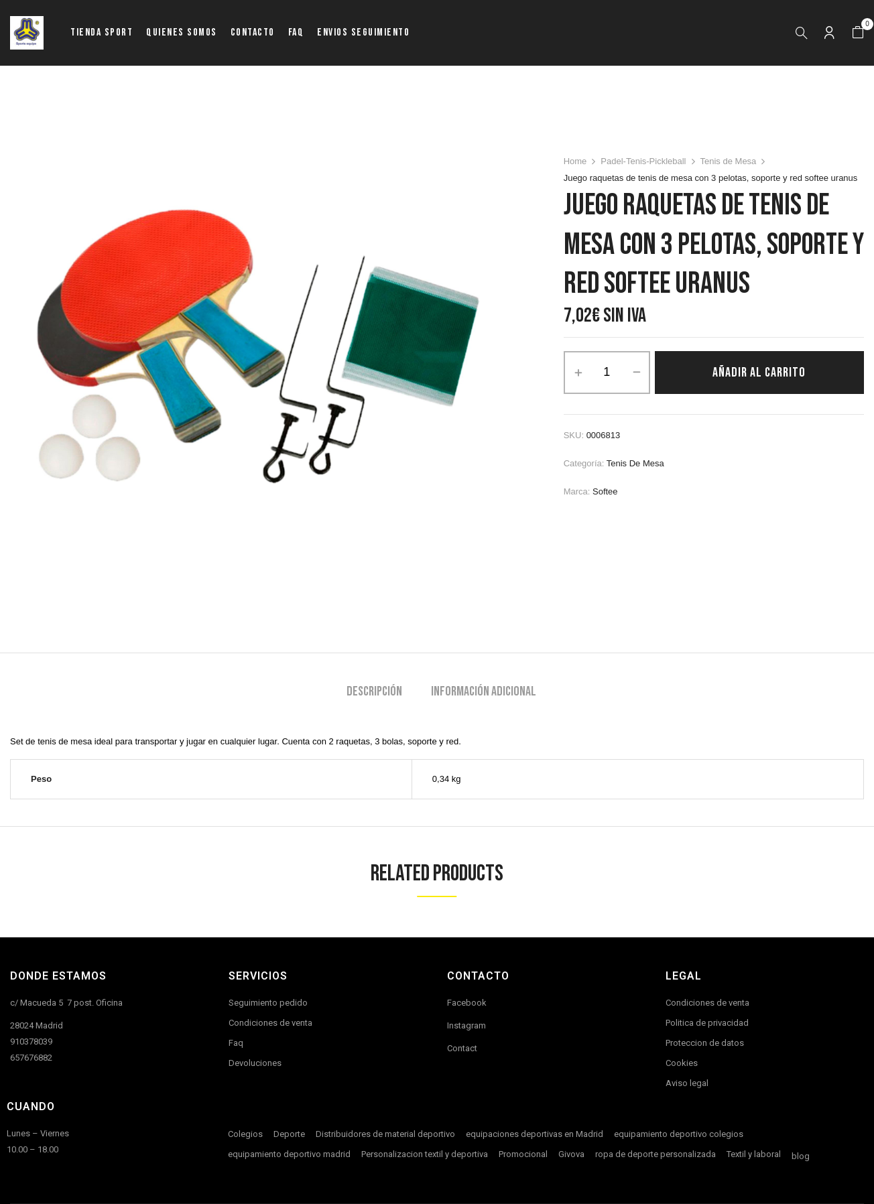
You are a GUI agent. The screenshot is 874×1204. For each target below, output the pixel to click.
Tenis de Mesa (728, 161)
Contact (462, 1048)
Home (575, 161)
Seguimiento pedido (268, 1003)
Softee (605, 491)
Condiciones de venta (270, 1023)
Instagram (466, 1025)
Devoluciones (255, 1063)
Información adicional (483, 691)
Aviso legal (687, 1083)
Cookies (682, 1063)
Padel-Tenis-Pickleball (643, 161)
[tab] (374, 693)
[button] (858, 33)
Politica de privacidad (707, 1023)
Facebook (467, 1003)
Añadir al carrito (759, 372)
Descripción (374, 691)
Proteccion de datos (705, 1043)
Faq (236, 1043)
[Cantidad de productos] (607, 372)
